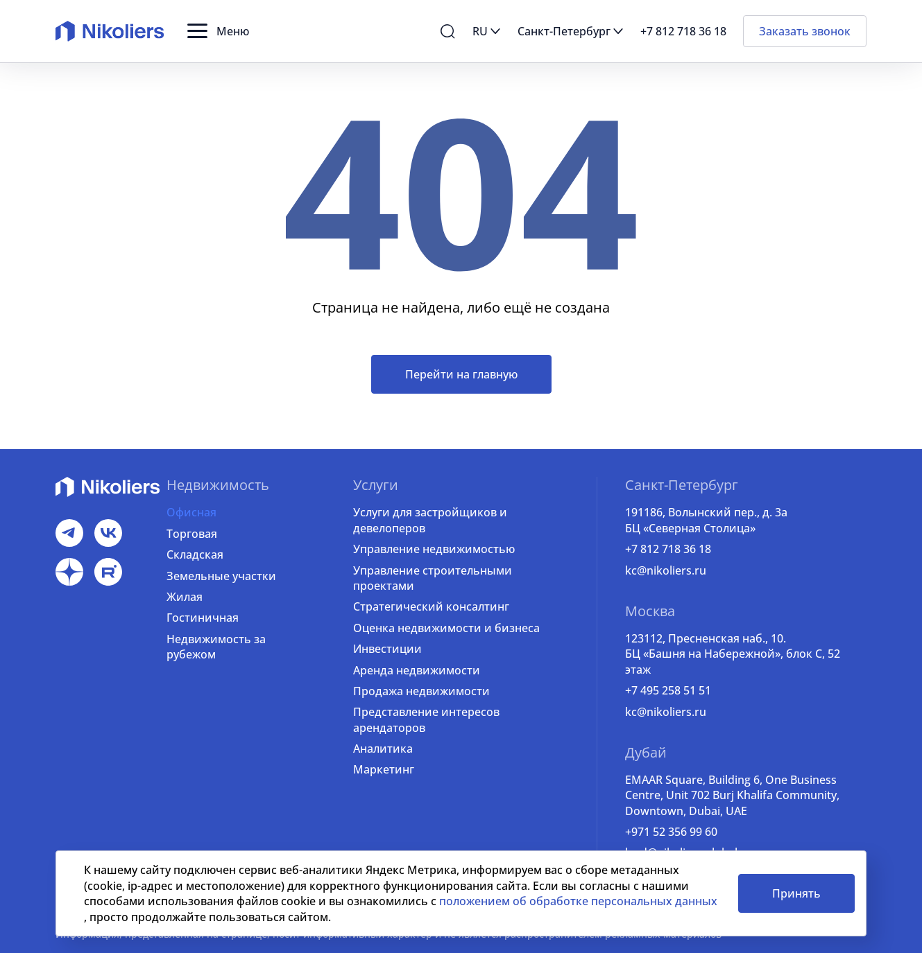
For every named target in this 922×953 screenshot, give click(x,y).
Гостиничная (203, 617)
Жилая (185, 596)
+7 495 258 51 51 (668, 690)
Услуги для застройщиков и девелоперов (430, 520)
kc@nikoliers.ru (665, 570)
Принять (796, 893)
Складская (195, 554)
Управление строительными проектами (432, 578)
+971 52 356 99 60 (671, 831)
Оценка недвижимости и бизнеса (446, 628)
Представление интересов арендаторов (426, 719)
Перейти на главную (461, 374)
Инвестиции (387, 648)
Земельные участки (221, 576)
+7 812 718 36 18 (668, 549)
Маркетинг (383, 769)
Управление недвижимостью (434, 549)
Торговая (192, 533)
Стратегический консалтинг (431, 606)
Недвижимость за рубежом (216, 646)
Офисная (191, 512)
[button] (218, 31)
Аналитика (383, 748)
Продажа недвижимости (421, 691)
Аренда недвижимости (416, 670)
